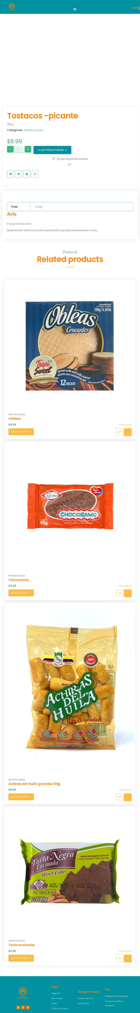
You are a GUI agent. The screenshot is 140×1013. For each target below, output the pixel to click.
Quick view (128, 432)
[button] (74, 8)
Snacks (39, 130)
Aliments (29, 130)
